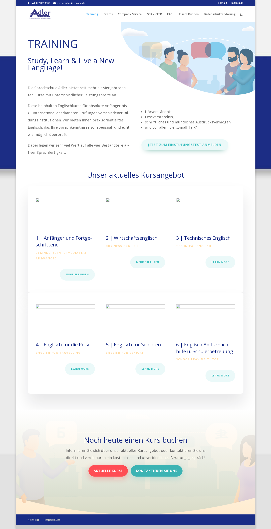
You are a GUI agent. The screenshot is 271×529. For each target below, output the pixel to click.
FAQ (170, 14)
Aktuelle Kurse (108, 471)
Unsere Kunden (188, 14)
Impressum (237, 3)
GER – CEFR (154, 14)
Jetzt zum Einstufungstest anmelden (185, 145)
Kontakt (222, 3)
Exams (108, 14)
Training (92, 14)
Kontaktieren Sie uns (156, 471)
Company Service (130, 14)
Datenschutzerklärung (219, 14)
